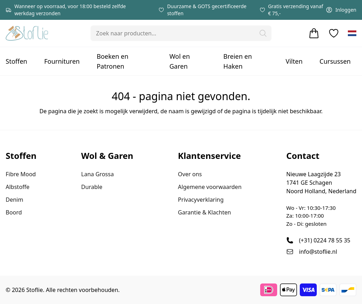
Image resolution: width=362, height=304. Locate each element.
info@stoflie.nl (318, 252)
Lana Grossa (97, 174)
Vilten (294, 61)
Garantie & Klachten (204, 212)
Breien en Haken (237, 61)
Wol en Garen (179, 61)
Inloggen (341, 9)
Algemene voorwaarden (209, 187)
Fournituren (62, 61)
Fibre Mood (21, 174)
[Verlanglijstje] (333, 33)
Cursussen (335, 61)
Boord (14, 212)
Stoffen (16, 61)
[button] (263, 33)
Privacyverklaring (200, 199)
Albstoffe (17, 187)
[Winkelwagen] (314, 33)
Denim (14, 199)
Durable (92, 187)
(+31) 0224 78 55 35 (324, 240)
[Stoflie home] (27, 33)
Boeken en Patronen (112, 61)
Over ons (190, 174)
